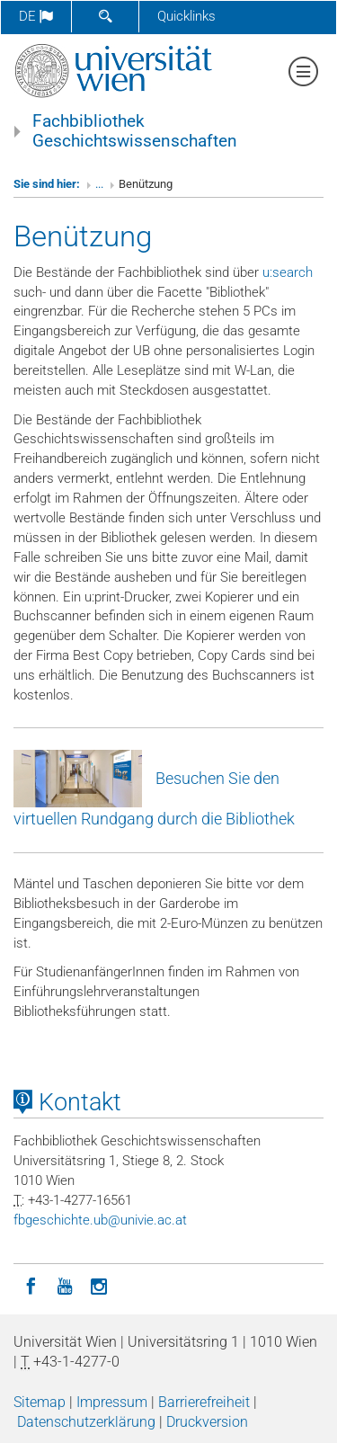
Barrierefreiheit (204, 1402)
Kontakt (67, 1102)
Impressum (111, 1402)
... (99, 184)
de (36, 16)
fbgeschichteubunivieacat (100, 1220)
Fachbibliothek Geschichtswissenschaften (134, 131)
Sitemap (39, 1402)
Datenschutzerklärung (86, 1421)
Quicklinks (186, 16)
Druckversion (207, 1421)
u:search (287, 272)
